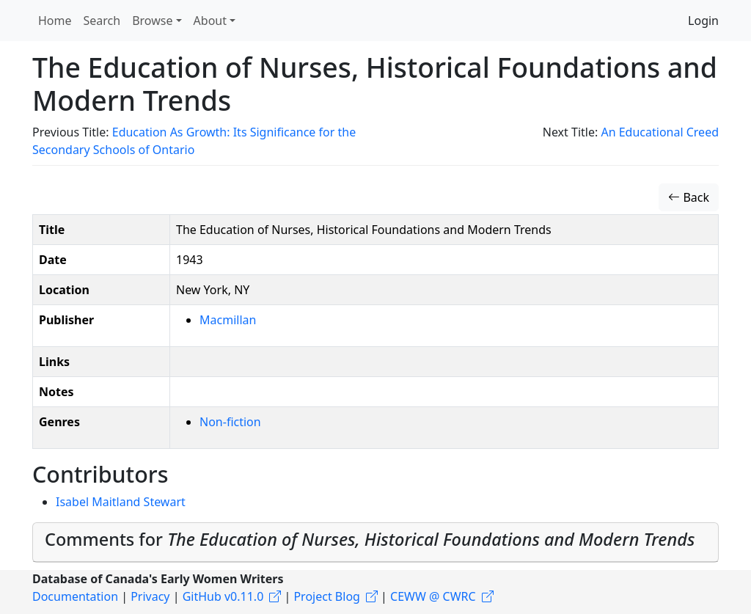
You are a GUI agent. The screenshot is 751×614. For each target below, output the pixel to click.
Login (703, 20)
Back (688, 197)
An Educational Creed (660, 132)
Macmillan (227, 320)
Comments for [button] (370, 539)
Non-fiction (230, 422)
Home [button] (55, 20)
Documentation (75, 596)
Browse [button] (152, 20)
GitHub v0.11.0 (223, 596)
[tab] (375, 542)
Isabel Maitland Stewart (121, 502)
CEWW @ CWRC (433, 596)
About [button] (210, 20)
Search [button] (102, 20)
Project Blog (326, 596)
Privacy (150, 596)
